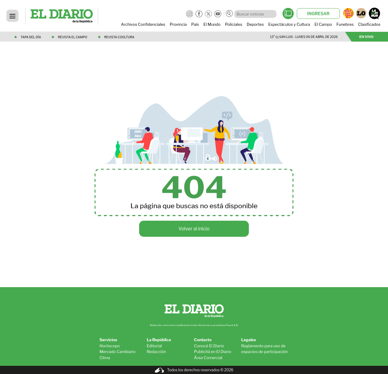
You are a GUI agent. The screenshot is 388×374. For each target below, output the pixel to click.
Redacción (156, 351)
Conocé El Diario (209, 345)
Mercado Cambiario (117, 351)
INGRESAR (318, 13)
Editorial (154, 345)
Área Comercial (208, 357)
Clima (104, 357)
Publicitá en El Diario (212, 351)
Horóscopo (109, 345)
